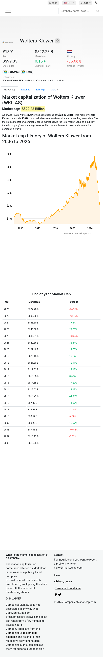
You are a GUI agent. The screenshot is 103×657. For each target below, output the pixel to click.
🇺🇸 (68, 3)
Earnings (40, 89)
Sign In (53, 3)
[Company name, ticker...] (79, 11)
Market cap (9, 89)
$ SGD (84, 3)
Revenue (25, 89)
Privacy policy (63, 581)
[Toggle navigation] (8, 11)
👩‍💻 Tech (27, 72)
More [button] (53, 89)
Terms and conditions (68, 588)
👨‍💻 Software (11, 72)
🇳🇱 (69, 51)
